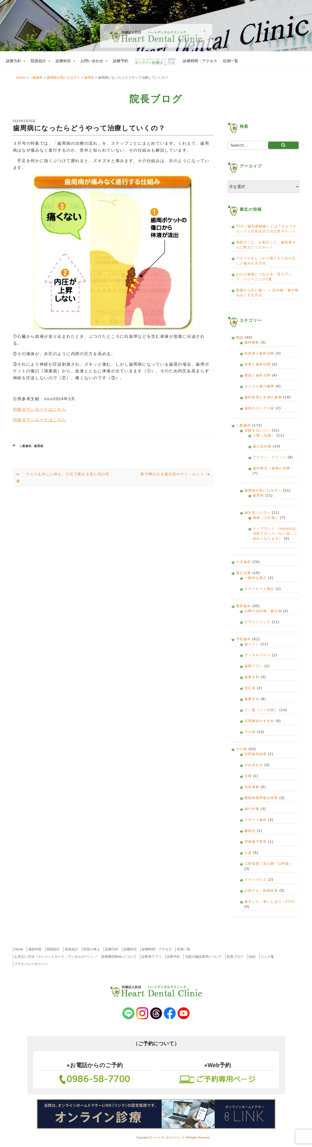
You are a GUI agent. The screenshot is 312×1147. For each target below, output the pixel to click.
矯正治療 (243, 573)
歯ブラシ (251, 644)
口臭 (248, 853)
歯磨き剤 (251, 677)
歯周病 (38, 445)
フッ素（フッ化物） (261, 710)
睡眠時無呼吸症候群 (261, 798)
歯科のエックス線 (259, 408)
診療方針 (16, 61)
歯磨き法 (251, 699)
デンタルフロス (257, 655)
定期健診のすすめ (259, 721)
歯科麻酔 (251, 342)
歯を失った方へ (257, 512)
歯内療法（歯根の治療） (273, 468)
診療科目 (66, 61)
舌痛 (248, 776)
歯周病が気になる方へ (263, 490)
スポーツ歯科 (255, 820)
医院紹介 (53, 949)
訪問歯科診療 (255, 754)
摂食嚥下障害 (255, 842)
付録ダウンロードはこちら (39, 409)
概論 (239, 337)
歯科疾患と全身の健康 (263, 397)
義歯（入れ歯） (266, 517)
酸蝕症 (250, 831)
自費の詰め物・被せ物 (263, 611)
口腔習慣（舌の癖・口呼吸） (268, 863)
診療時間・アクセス (200, 61)
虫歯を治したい (257, 430)
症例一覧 (230, 61)
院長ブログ (235, 956)
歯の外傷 (251, 809)
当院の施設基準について (203, 956)
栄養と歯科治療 (257, 364)
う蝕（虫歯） (264, 435)
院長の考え (91, 949)
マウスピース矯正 (259, 589)
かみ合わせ (253, 765)
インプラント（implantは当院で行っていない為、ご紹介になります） (275, 533)
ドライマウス (255, 879)
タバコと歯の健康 (259, 386)
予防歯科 (243, 639)
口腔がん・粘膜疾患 (261, 890)
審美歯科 (243, 606)
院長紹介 (41, 61)
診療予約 (120, 61)
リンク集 (267, 956)
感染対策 (35, 949)
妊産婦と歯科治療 (259, 353)
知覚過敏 (251, 787)
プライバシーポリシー (31, 964)
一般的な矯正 (255, 578)
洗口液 (250, 688)
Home (18, 949)
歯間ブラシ (253, 666)
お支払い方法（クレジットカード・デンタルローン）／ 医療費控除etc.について (75, 956)
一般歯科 (25, 445)
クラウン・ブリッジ (269, 457)
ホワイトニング (257, 622)
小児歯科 (243, 562)
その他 (250, 732)
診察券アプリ (152, 956)
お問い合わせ (94, 61)
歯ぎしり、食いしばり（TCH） (270, 901)
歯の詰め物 (262, 446)
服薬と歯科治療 (257, 375)
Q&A (252, 956)
